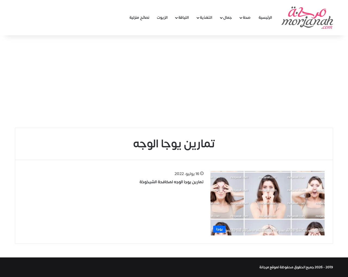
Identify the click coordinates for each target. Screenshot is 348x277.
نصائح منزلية (139, 17)
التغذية (206, 17)
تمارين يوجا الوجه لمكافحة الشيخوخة (171, 182)
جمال (227, 17)
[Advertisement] (174, 81)
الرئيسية (265, 17)
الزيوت (162, 17)
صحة (247, 17)
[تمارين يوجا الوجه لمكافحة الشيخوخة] (267, 203)
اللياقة (183, 17)
